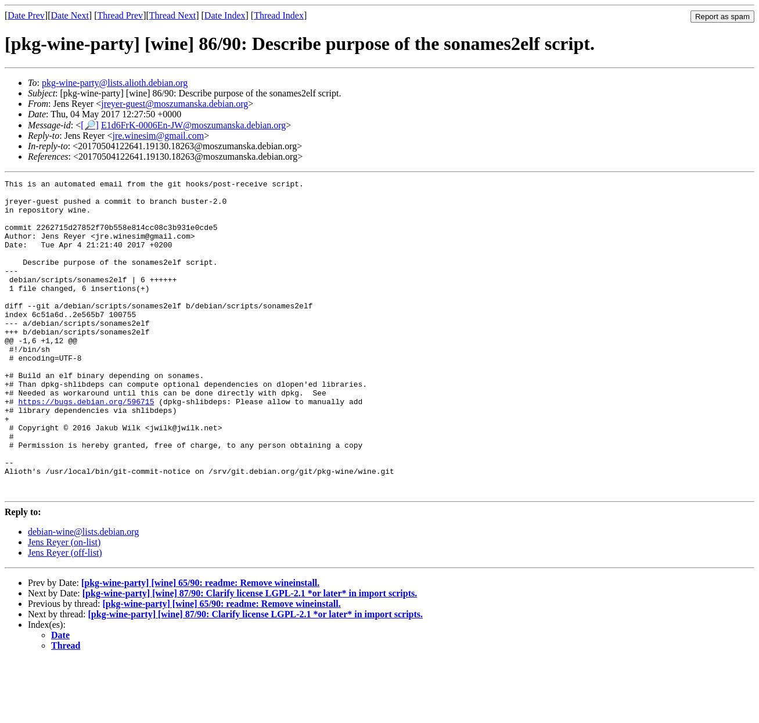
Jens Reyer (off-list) (65, 615)
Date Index (225, 15)
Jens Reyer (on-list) (64, 605)
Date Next (70, 15)
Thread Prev (120, 15)
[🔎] (90, 125)
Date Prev (26, 15)
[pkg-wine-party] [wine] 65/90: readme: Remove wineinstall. (200, 645)
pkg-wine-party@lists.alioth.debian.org (115, 83)
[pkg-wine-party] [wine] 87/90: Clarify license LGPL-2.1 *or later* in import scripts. (250, 656)
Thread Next (172, 15)
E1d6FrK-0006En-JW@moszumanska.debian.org (193, 125)
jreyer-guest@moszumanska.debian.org (174, 104)
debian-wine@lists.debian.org (83, 594)
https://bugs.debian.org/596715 (86, 446)
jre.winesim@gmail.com (158, 136)
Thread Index (279, 15)
